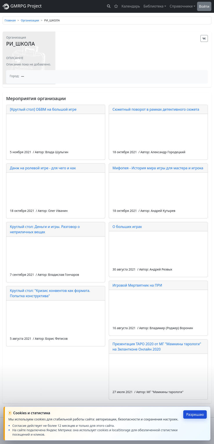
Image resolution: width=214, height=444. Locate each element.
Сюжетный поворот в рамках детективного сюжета (155, 109)
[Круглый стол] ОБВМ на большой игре (43, 109)
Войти (204, 6)
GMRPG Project (22, 6)
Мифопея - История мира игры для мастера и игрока (157, 168)
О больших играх (127, 226)
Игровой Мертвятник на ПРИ (137, 285)
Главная (10, 20)
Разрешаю (195, 414)
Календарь (131, 6)
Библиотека (153, 6)
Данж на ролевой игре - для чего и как (43, 168)
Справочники (181, 6)
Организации (30, 20)
